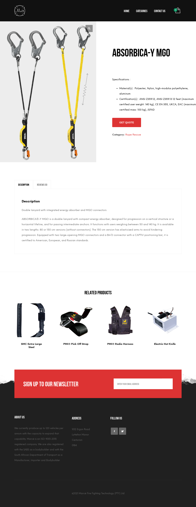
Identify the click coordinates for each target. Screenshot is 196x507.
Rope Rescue (133, 134)
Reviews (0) (42, 184)
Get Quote (126, 122)
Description (23, 184)
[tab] (23, 184)
